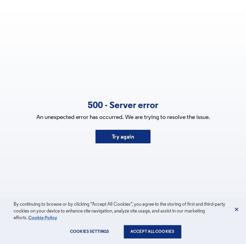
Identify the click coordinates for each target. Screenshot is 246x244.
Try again (123, 137)
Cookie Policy (42, 218)
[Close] (236, 209)
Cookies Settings (89, 232)
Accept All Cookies (152, 232)
